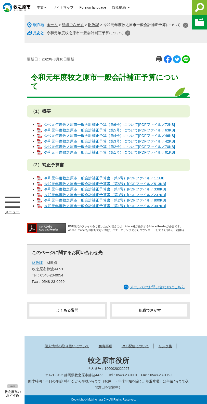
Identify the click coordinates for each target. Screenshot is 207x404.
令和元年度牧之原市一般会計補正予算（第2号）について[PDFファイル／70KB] (109, 146)
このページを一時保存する (199, 22)
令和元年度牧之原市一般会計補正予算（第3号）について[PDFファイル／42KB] (109, 141)
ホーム (52, 25)
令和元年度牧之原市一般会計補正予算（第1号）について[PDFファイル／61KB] (109, 152)
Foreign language (92, 7)
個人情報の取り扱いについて (67, 346)
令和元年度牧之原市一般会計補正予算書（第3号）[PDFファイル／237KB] (105, 195)
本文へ (42, 7)
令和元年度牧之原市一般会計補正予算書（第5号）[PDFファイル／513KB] (105, 184)
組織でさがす (73, 25)
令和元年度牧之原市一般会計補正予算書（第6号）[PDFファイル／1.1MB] (105, 178)
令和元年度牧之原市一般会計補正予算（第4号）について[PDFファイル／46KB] (109, 135)
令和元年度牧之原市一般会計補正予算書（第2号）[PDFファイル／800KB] (105, 200)
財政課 (93, 25)
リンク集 (165, 346)
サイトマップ (63, 7)
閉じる (185, 25)
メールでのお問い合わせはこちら (157, 287)
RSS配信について (135, 346)
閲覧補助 (119, 7)
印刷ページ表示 (159, 59)
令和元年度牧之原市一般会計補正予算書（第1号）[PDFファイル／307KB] (105, 206)
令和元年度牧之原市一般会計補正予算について (85, 33)
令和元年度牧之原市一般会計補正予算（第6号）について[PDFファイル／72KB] (109, 124)
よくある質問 (67, 310)
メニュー (12, 202)
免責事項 (105, 346)
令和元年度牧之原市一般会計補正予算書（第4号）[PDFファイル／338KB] (105, 189)
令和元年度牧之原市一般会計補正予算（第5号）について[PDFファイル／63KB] (109, 130)
